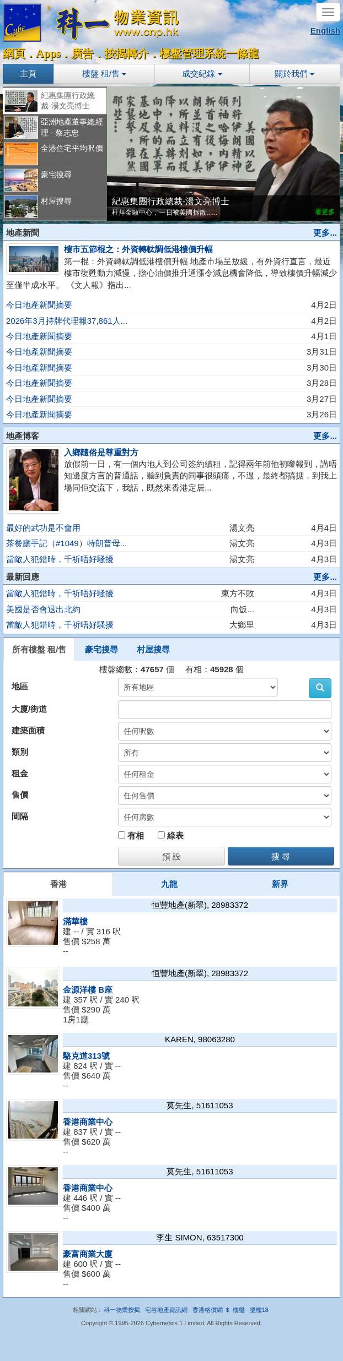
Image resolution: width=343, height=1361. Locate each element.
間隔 (20, 816)
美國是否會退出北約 (43, 609)
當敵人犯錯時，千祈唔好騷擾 (60, 559)
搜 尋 (280, 856)
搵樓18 (259, 1309)
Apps (48, 53)
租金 (20, 773)
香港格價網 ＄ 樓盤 (218, 1309)
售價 (20, 794)
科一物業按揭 (122, 1309)
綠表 (171, 835)
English (325, 30)
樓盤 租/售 (104, 73)
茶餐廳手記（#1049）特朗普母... (66, 543)
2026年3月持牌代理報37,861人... (66, 320)
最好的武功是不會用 (43, 527)
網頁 (14, 53)
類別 (20, 751)
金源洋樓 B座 (87, 989)
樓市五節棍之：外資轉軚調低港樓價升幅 (138, 249)
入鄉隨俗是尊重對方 (101, 452)
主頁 (28, 73)
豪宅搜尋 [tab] (101, 649)
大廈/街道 (29, 709)
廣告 (82, 53)
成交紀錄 (202, 73)
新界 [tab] (280, 884)
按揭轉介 (126, 53)
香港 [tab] (58, 884)
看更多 (325, 211)
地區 (20, 686)
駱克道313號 (86, 1055)
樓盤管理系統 (192, 53)
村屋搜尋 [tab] (153, 649)
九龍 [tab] (169, 884)
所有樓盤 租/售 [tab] (39, 649)
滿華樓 (75, 921)
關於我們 (294, 73)
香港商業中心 (87, 1121)
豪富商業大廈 (87, 1254)
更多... (325, 232)
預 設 (171, 856)
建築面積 (28, 730)
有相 (131, 835)
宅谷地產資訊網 (166, 1309)
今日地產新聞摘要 (39, 304)
